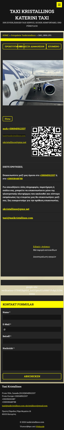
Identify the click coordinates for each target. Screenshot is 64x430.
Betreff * (7, 336)
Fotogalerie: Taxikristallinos (23, 35)
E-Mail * (7, 324)
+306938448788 (15, 178)
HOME (5, 35)
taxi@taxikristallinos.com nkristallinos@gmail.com (25, 405)
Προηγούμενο (13, 46)
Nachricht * (8, 348)
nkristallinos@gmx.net (14, 142)
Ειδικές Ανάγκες (41, 246)
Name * (6, 312)
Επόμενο (53, 46)
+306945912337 (47, 175)
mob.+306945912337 (14, 128)
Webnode (40, 426)
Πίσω (7, 118)
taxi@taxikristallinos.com (18, 217)
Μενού (59, 4)
